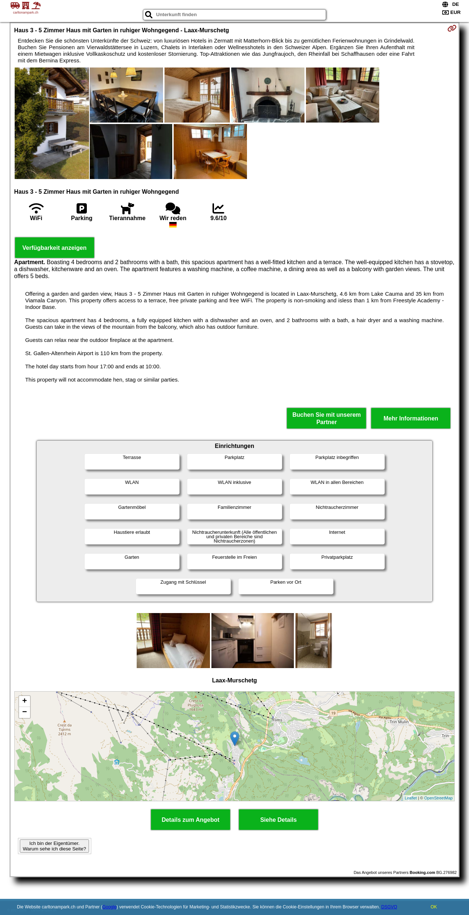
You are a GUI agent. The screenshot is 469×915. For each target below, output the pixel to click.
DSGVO (389, 906)
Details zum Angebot (190, 820)
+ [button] (24, 701)
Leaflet (411, 798)
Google (109, 906)
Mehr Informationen (411, 418)
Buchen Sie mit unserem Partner (326, 418)
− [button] (24, 712)
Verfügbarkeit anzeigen (54, 248)
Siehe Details (278, 820)
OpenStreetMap (438, 798)
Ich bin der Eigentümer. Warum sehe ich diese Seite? (54, 846)
